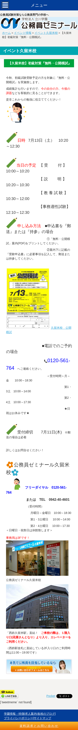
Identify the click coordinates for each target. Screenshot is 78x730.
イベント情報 (22, 32)
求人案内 (31, 713)
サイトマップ (42, 718)
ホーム (6, 32)
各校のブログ (46, 713)
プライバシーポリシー (18, 718)
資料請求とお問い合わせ (39, 725)
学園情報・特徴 (14, 713)
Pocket (50, 696)
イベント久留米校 (46, 32)
